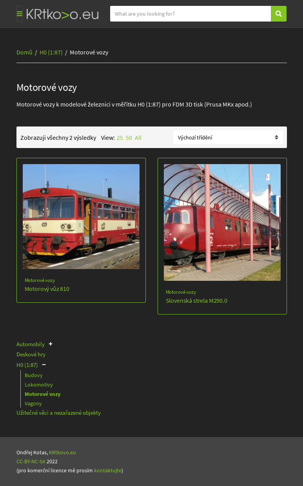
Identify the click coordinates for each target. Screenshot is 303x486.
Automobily (30, 344)
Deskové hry (30, 354)
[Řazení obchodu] (228, 137)
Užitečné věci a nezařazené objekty (58, 412)
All (138, 137)
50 (129, 137)
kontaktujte (108, 470)
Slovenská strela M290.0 (196, 300)
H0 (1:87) (51, 52)
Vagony (33, 403)
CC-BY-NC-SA (30, 461)
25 (120, 137)
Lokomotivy (39, 384)
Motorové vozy (40, 280)
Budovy (34, 375)
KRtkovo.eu (62, 452)
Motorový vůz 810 (47, 289)
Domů (24, 52)
